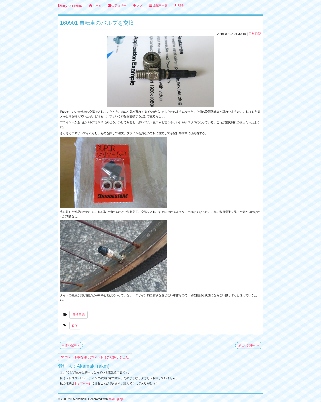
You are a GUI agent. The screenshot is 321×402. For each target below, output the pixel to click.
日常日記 (255, 34)
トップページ (83, 383)
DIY (74, 325)
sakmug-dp (116, 399)
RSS (179, 5)
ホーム (95, 5)
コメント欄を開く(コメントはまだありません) (95, 357)
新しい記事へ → (249, 345)
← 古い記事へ (70, 345)
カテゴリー (117, 5)
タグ (137, 5)
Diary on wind (70, 5)
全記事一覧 (158, 5)
